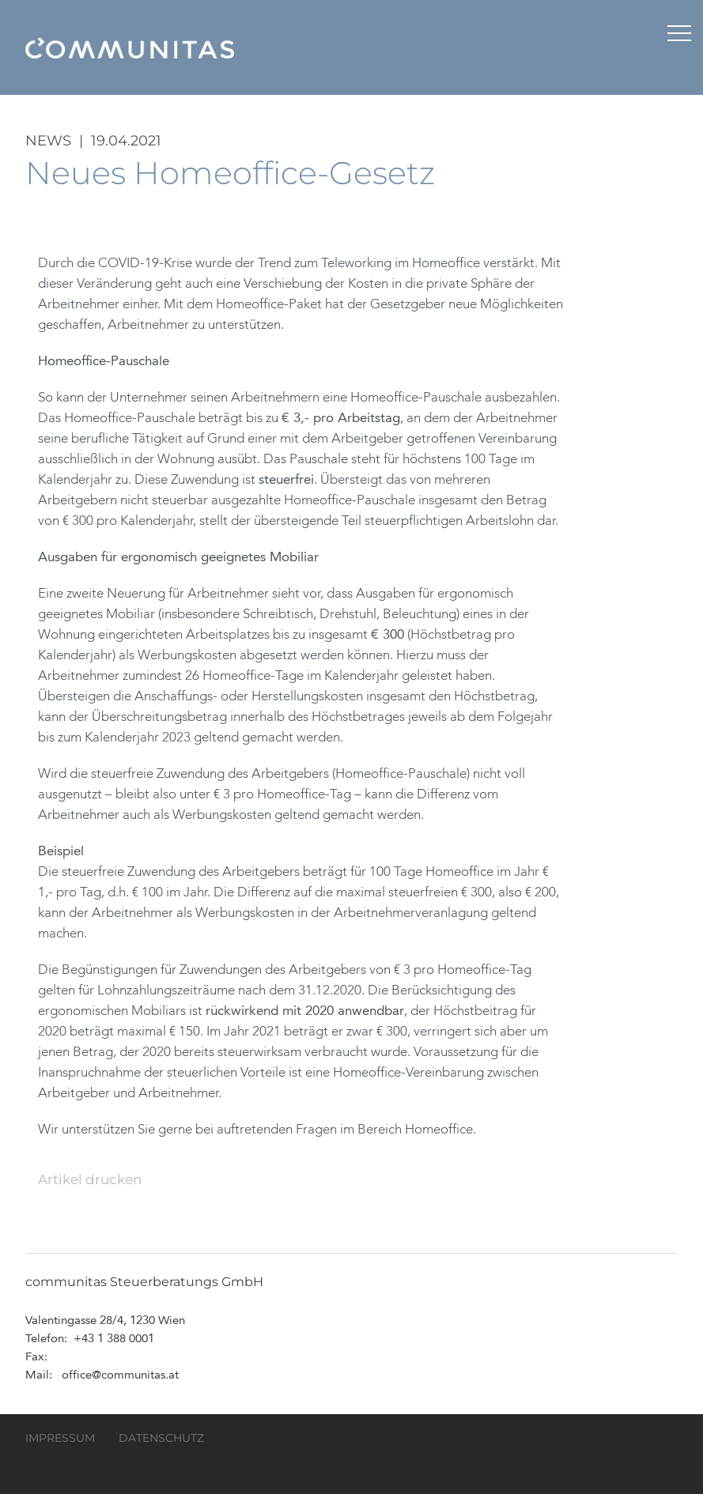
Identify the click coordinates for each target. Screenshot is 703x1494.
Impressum (60, 1438)
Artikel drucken (90, 1179)
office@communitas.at (120, 1376)
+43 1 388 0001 (114, 1339)
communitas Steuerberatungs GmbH (129, 47)
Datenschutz (161, 1438)
